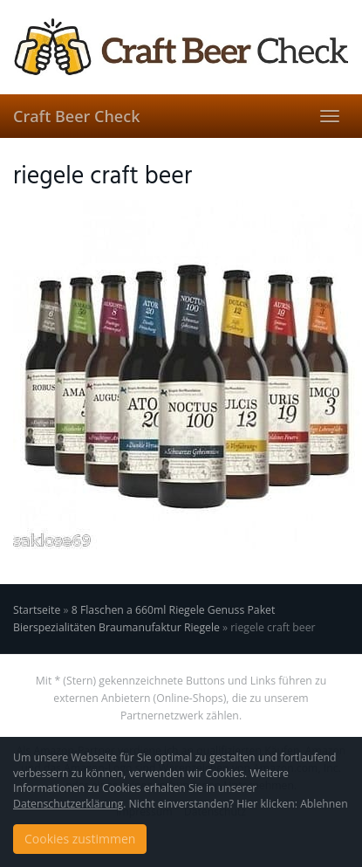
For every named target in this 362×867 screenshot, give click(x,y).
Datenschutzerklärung (68, 803)
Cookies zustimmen (79, 838)
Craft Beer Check (76, 116)
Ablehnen (324, 803)
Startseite (36, 609)
